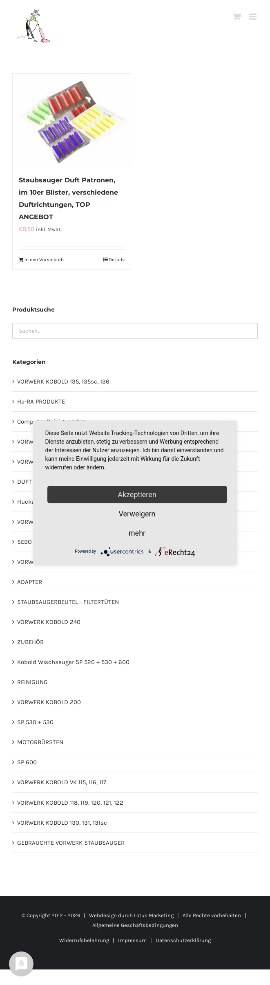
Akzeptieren (137, 494)
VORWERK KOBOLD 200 (49, 702)
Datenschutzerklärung (183, 940)
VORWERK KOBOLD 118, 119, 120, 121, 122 (70, 802)
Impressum (132, 940)
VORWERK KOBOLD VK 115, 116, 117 (61, 782)
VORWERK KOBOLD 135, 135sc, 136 (63, 381)
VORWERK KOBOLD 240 (48, 622)
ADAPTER (29, 582)
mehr (137, 532)
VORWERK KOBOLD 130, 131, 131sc (62, 822)
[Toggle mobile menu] (253, 16)
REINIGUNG (32, 682)
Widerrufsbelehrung (84, 940)
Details (117, 260)
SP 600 (27, 762)
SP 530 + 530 (35, 722)
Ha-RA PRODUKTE (41, 401)
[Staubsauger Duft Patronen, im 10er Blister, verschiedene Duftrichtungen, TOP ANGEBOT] (72, 120)
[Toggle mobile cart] (237, 16)
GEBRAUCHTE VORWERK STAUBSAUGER (71, 842)
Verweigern (136, 513)
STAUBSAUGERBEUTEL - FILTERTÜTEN (68, 602)
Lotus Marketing (154, 915)
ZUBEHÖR (30, 642)
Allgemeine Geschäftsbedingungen (135, 925)
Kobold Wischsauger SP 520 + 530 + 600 (73, 662)
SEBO (24, 541)
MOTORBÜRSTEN (40, 742)
